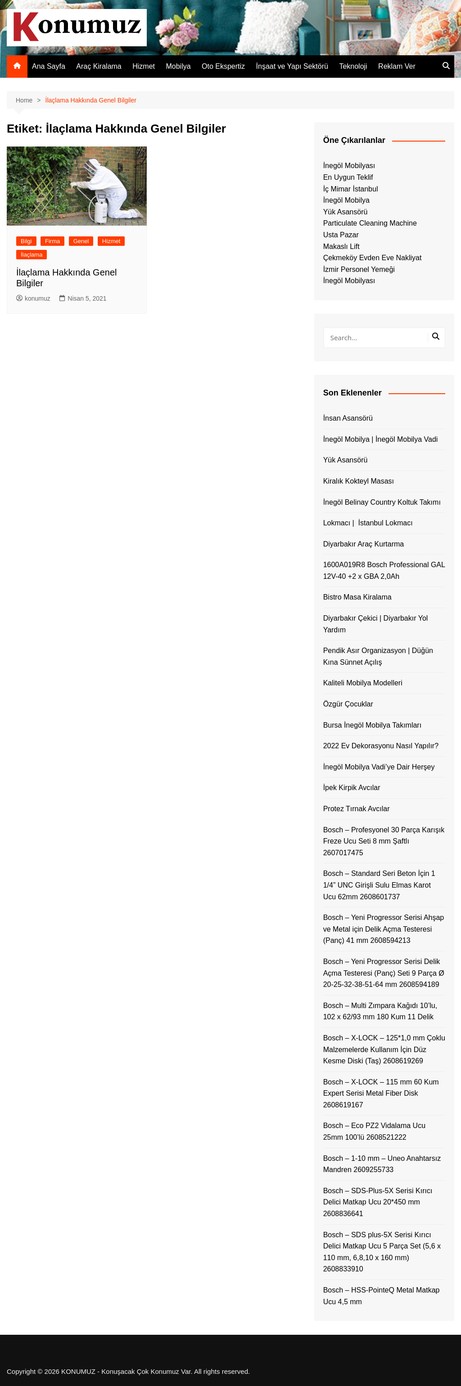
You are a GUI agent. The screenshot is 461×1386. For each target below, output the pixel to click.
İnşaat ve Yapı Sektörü (292, 66)
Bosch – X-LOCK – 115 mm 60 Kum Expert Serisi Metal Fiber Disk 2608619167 (381, 1093)
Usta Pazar (341, 235)
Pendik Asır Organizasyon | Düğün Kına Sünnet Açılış (378, 656)
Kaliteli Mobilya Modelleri (362, 683)
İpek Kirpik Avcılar (351, 787)
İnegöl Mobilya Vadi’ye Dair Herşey (379, 767)
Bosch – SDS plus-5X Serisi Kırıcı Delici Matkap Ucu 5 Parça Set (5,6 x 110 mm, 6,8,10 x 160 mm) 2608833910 (382, 1252)
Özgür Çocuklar (348, 704)
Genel (81, 241)
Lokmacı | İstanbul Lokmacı (368, 523)
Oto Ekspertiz (223, 66)
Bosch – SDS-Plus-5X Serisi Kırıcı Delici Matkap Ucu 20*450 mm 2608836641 (378, 1202)
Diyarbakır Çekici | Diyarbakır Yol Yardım (375, 624)
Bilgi (26, 241)
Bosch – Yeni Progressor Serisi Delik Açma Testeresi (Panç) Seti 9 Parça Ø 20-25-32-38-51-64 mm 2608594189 (383, 973)
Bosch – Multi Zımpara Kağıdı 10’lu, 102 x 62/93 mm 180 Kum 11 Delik (380, 1011)
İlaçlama (31, 254)
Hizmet (143, 66)
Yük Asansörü (345, 212)
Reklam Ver (397, 66)
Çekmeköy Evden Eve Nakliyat (372, 258)
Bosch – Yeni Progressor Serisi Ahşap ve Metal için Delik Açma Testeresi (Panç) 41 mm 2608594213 (383, 929)
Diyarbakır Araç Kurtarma (363, 544)
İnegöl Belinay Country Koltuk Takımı (382, 502)
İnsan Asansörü (348, 418)
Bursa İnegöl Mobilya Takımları (372, 725)
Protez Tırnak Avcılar (356, 809)
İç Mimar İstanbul (350, 189)
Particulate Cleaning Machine (370, 223)
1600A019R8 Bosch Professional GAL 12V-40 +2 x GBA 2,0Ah (384, 570)
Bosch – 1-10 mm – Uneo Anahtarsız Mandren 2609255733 (382, 1164)
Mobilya (178, 66)
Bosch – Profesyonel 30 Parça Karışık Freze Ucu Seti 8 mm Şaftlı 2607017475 (383, 841)
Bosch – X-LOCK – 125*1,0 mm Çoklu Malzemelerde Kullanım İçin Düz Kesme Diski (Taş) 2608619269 (384, 1049)
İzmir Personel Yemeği (359, 269)
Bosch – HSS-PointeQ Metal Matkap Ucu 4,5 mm (381, 1296)
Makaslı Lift (341, 246)
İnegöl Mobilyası (349, 165)
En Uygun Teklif (348, 177)
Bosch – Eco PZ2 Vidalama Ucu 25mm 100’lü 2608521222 (374, 1131)
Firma (52, 241)
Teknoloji (353, 66)
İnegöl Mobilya (346, 200)
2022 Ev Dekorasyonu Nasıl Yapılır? (380, 746)
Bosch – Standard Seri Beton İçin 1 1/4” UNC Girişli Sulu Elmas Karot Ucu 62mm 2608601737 (379, 885)
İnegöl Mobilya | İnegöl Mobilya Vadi (380, 439)
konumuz (33, 298)
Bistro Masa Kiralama (357, 597)
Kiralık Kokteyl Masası (358, 481)
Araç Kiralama (98, 66)
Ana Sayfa (48, 66)
